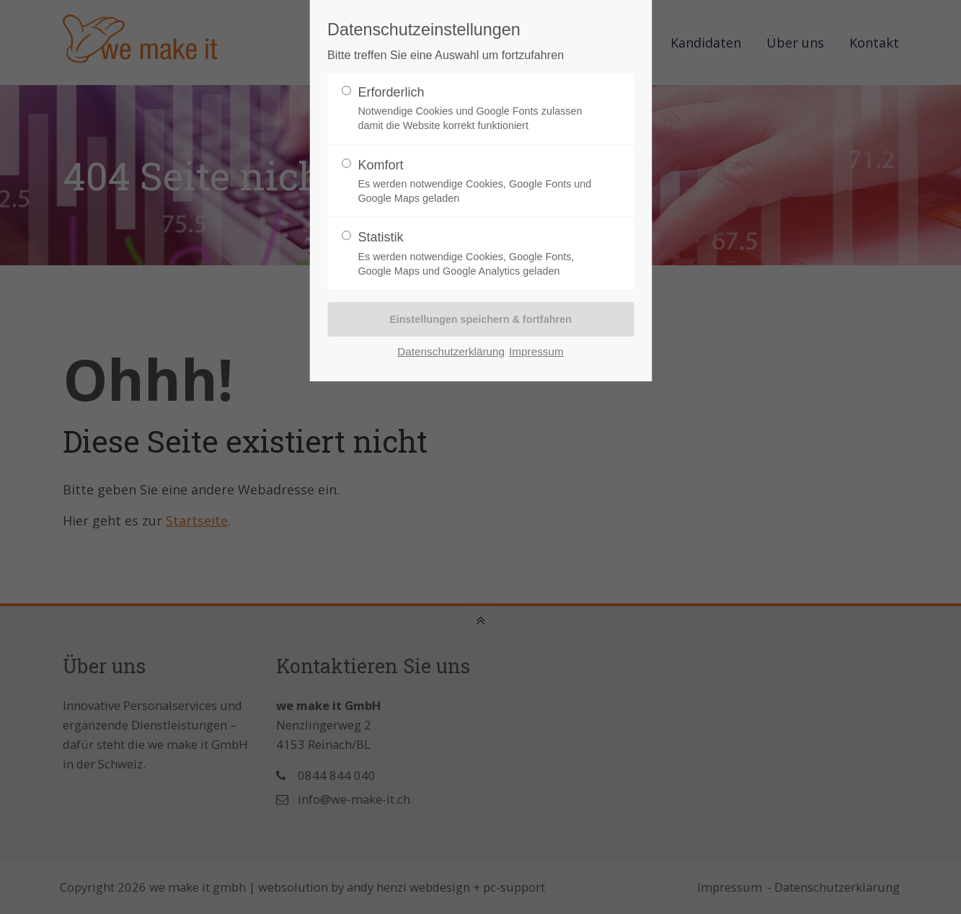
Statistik (474, 254)
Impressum (536, 351)
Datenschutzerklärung (451, 351)
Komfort (474, 182)
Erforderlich (474, 109)
